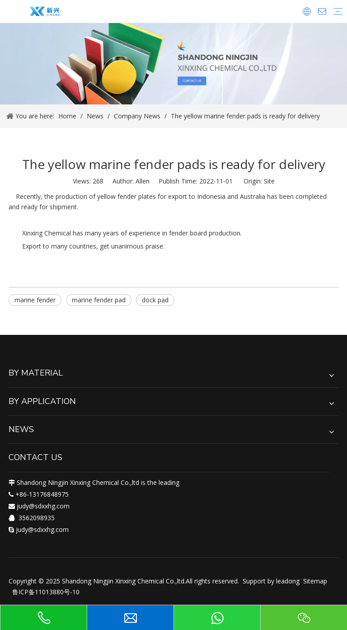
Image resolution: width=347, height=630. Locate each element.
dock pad (155, 300)
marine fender (35, 300)
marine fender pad (99, 300)
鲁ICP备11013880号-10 (46, 592)
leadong (288, 581)
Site (269, 181)
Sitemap (315, 581)
